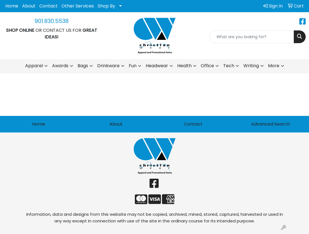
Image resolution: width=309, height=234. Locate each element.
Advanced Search (270, 124)
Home (11, 6)
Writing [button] (251, 66)
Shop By (106, 6)
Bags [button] (83, 66)
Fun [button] (133, 66)
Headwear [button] (157, 66)
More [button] (273, 66)
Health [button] (184, 66)
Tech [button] (228, 66)
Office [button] (207, 66)
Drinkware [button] (108, 66)
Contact (48, 6)
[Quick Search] (251, 36)
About (28, 6)
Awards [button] (60, 66)
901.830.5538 (52, 21)
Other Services (77, 6)
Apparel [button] (34, 66)
